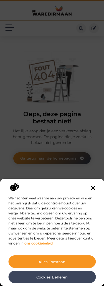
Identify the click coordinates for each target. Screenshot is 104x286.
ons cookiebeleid (38, 243)
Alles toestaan (52, 262)
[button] (93, 188)
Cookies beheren (52, 277)
